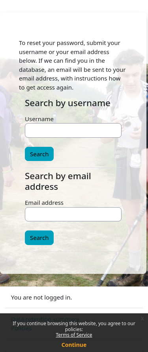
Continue (74, 344)
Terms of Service (74, 334)
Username (39, 119)
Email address (44, 202)
